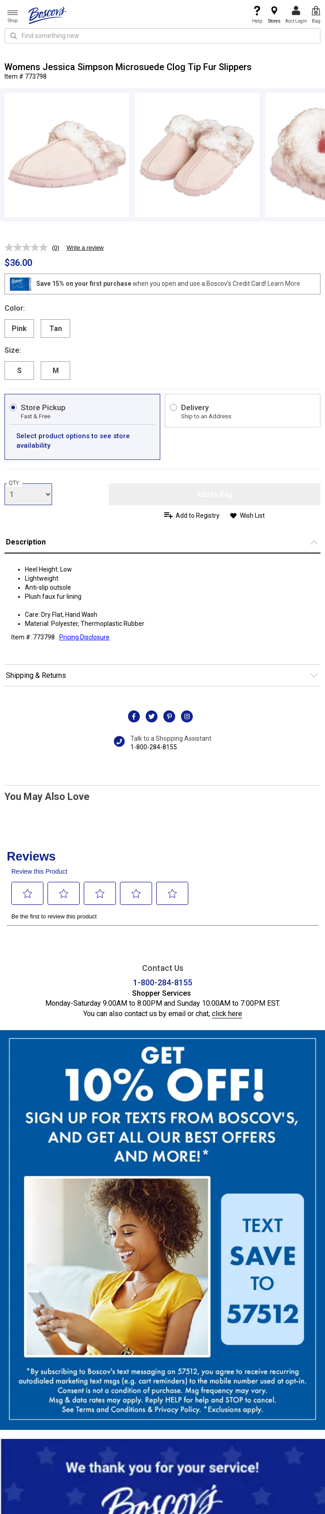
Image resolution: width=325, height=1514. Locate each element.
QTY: (14, 483)
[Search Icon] (14, 35)
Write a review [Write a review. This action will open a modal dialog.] (85, 247)
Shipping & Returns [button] (36, 675)
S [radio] (19, 370)
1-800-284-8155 (153, 747)
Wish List (252, 515)
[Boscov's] (48, 15)
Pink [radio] (19, 328)
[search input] (162, 35)
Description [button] (26, 542)
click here (227, 1013)
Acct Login (296, 15)
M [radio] (56, 370)
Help (257, 15)
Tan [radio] (55, 328)
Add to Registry (198, 515)
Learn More (284, 283)
